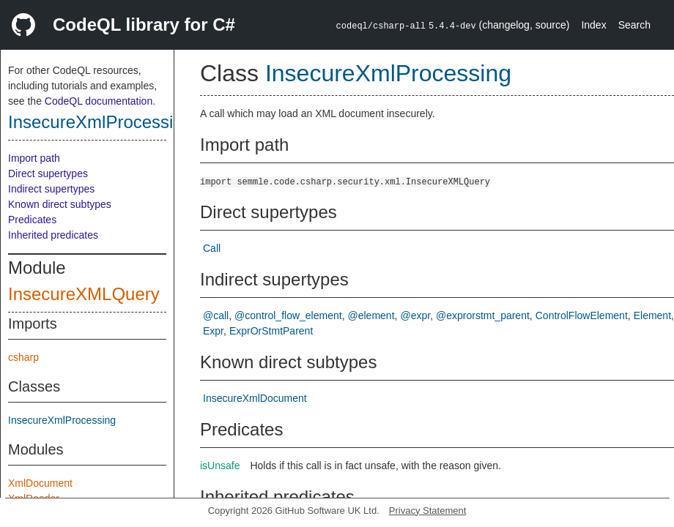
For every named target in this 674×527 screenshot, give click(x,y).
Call (212, 248)
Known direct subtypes (59, 204)
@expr (415, 315)
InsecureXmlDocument (255, 398)
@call (216, 315)
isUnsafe (220, 465)
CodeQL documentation (98, 101)
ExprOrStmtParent (271, 331)
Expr (213, 331)
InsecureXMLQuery (84, 294)
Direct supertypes (48, 173)
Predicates (32, 219)
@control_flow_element (288, 315)
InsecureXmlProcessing (100, 122)
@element (371, 315)
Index (593, 25)
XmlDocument (40, 483)
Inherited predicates (53, 235)
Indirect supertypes (51, 189)
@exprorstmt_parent (483, 315)
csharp (23, 357)
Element (652, 315)
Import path (34, 158)
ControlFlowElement (582, 315)
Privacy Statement (428, 510)
